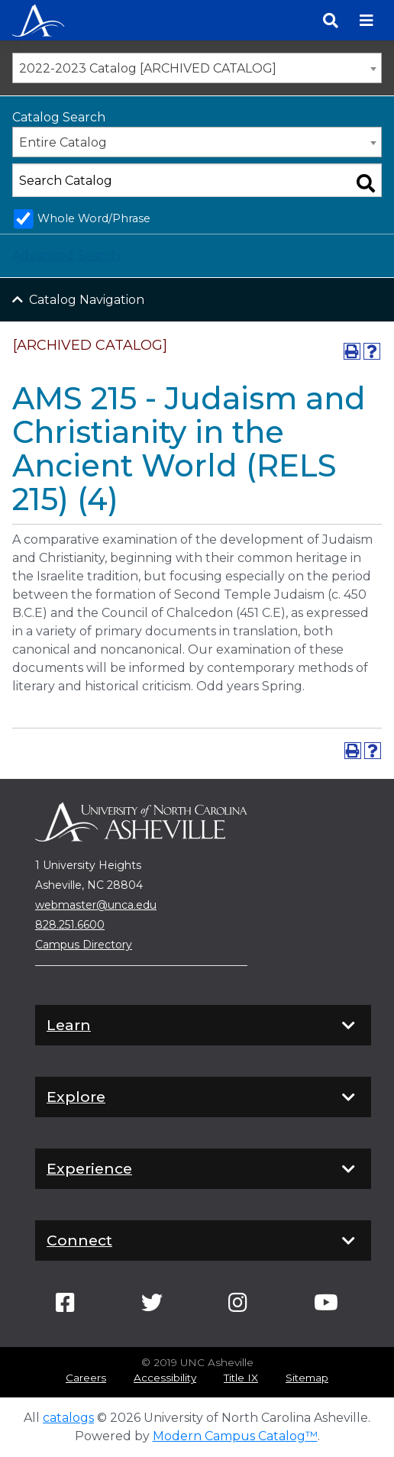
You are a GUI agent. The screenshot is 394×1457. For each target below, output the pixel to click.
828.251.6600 (70, 925)
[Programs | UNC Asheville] (38, 19)
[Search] (330, 20)
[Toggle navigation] (366, 20)
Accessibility (165, 1377)
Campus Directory (83, 944)
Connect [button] (203, 1241)
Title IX (241, 1377)
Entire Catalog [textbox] (63, 142)
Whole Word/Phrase (93, 218)
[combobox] (197, 68)
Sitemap (307, 1377)
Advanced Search (66, 255)
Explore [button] (203, 1097)
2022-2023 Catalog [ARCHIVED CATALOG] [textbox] (147, 68)
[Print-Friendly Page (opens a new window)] (352, 351)
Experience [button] (203, 1169)
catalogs (68, 1417)
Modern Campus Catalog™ (235, 1436)
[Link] (65, 1306)
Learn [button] (203, 1025)
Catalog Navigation (86, 299)
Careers (86, 1377)
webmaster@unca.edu (96, 905)
